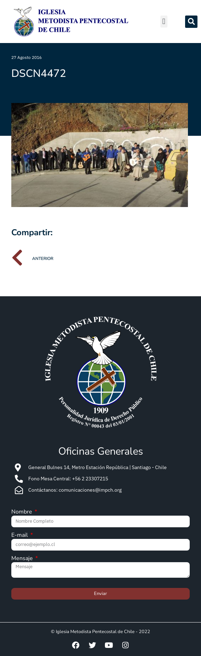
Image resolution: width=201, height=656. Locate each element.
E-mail (20, 535)
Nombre (22, 512)
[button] (163, 22)
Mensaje (22, 558)
